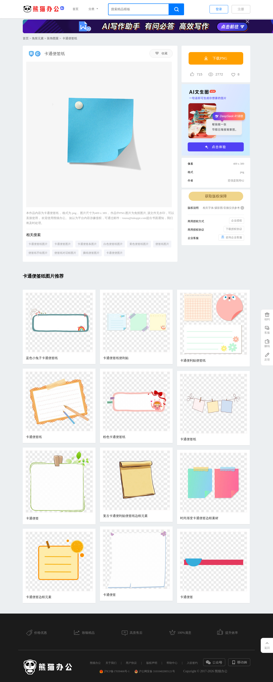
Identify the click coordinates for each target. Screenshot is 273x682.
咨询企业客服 (231, 237)
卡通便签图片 (62, 244)
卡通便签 (32, 518)
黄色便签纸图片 (139, 244)
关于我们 (111, 662)
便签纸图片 (162, 244)
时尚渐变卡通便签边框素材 (199, 518)
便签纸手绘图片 (38, 252)
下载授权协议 (234, 229)
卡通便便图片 (114, 252)
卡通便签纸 (34, 437)
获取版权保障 (216, 196)
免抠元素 (38, 38)
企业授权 (236, 220)
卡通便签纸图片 (38, 244)
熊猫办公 (95, 662)
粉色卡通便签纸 (114, 437)
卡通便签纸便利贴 (116, 358)
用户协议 (131, 662)
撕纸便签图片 (91, 252)
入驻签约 (192, 662)
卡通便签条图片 (87, 244)
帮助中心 (172, 662)
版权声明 (151, 662)
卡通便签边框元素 (38, 597)
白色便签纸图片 (113, 244)
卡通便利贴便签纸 (193, 360)
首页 (75, 9)
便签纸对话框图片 (65, 252)
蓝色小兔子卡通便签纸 (42, 358)
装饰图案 (53, 38)
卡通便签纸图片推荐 (43, 276)
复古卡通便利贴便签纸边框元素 (125, 516)
